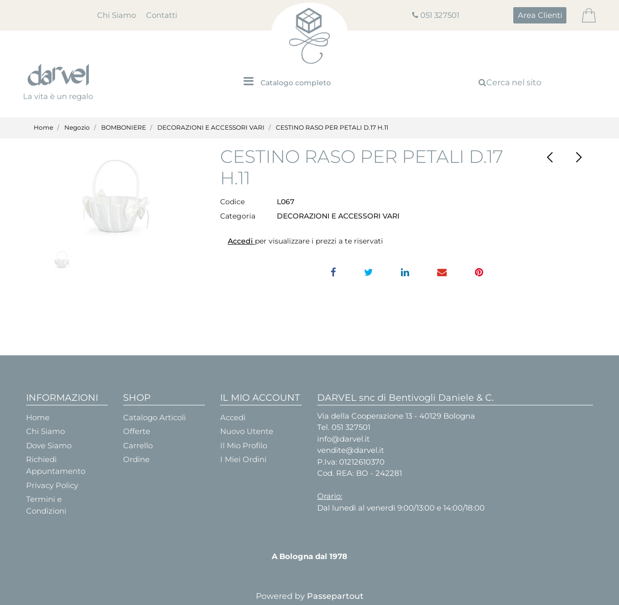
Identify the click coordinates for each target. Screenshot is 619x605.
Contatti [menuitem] (161, 15)
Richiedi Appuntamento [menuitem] (55, 465)
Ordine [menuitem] (136, 459)
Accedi (241, 241)
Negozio (77, 127)
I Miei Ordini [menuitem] (243, 459)
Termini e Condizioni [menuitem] (46, 505)
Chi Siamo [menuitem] (116, 15)
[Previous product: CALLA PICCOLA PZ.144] (550, 157)
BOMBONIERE (123, 127)
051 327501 (439, 15)
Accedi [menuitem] (233, 417)
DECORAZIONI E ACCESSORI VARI (211, 127)
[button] (115, 196)
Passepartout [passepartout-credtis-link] (335, 596)
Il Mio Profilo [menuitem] (243, 445)
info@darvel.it (343, 439)
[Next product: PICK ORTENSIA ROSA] (578, 157)
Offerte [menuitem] (136, 431)
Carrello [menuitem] (138, 445)
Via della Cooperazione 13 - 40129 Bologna (396, 416)
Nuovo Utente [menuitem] (246, 431)
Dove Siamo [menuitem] (49, 445)
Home (43, 127)
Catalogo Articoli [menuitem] (154, 417)
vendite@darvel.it (350, 450)
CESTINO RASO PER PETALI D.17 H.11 (332, 127)
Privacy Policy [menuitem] (52, 485)
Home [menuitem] (38, 417)
